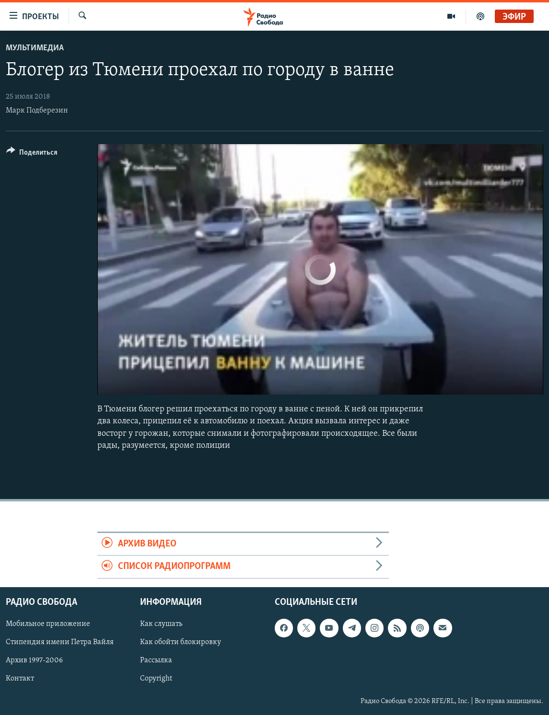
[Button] (32, 154)
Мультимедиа (35, 48)
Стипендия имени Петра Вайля (60, 642)
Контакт (20, 678)
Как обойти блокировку (180, 642)
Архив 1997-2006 (34, 660)
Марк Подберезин (37, 110)
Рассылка (156, 660)
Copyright (156, 678)
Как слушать (161, 624)
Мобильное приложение (48, 624)
